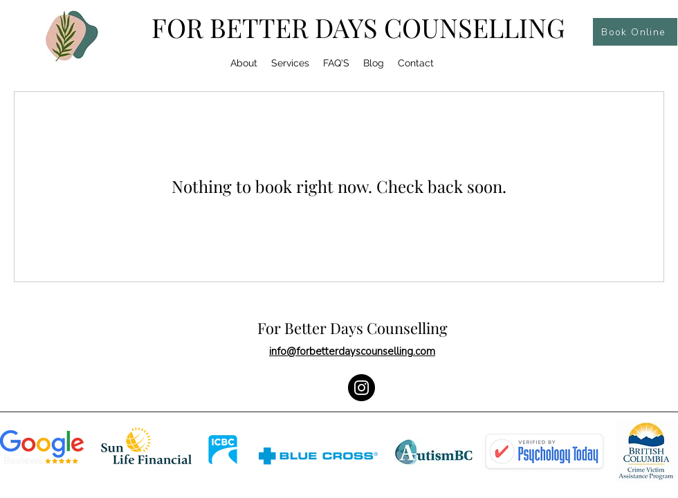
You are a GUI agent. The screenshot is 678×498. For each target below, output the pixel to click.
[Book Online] (635, 32)
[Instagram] (361, 387)
